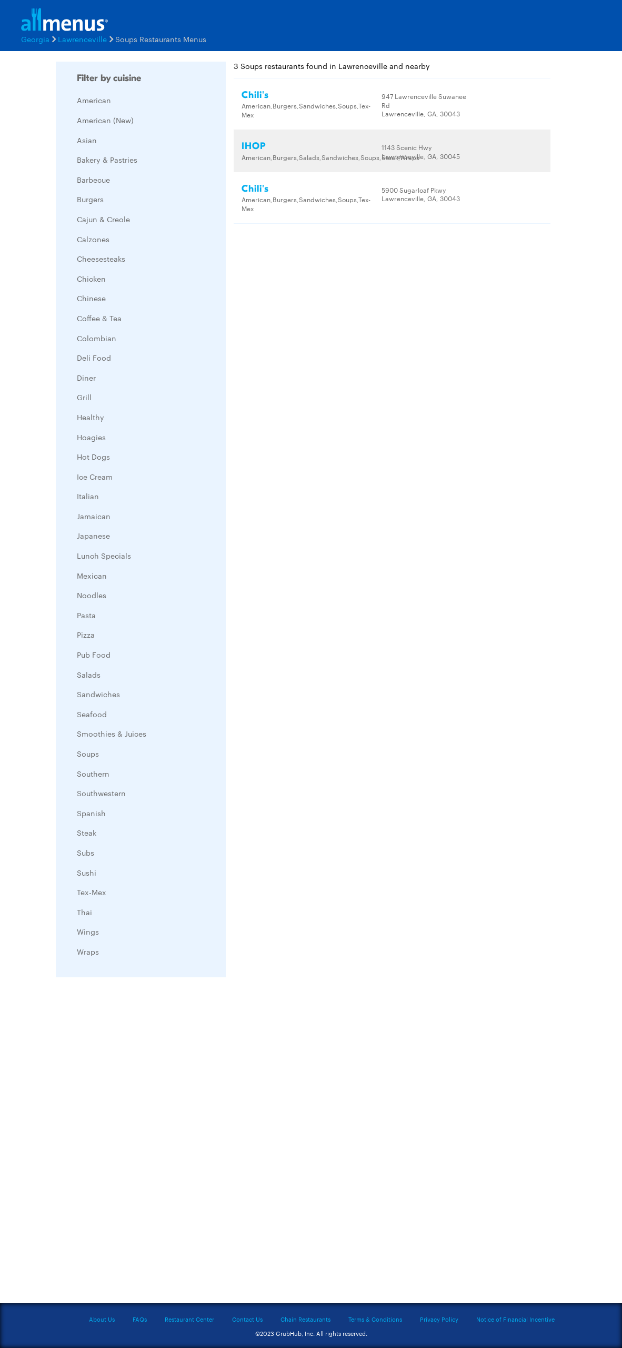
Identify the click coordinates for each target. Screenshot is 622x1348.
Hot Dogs (93, 456)
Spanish (91, 813)
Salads (89, 674)
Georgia (35, 39)
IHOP (254, 146)
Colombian (96, 338)
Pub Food (94, 654)
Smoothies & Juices (111, 733)
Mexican (92, 575)
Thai (84, 912)
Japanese (93, 535)
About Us (102, 1319)
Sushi (86, 872)
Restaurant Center (189, 1319)
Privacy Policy (439, 1319)
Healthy (90, 417)
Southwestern (101, 793)
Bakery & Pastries (107, 159)
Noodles (91, 595)
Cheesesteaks (101, 258)
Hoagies (91, 437)
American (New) (105, 120)
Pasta (86, 615)
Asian (87, 140)
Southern (93, 773)
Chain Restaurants (305, 1319)
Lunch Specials (104, 555)
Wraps (88, 951)
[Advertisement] (135, 1143)
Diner (86, 377)
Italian (88, 496)
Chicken (91, 278)
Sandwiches (98, 694)
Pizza (86, 634)
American (94, 100)
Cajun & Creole (103, 219)
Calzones (93, 239)
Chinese (91, 298)
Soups (88, 753)
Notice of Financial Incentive (515, 1319)
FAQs (140, 1319)
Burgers (90, 199)
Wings (88, 931)
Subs (85, 852)
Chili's (255, 95)
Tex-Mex (91, 892)
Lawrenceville (82, 39)
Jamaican (94, 516)
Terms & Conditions (375, 1319)
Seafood (92, 714)
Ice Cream (95, 476)
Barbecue (93, 179)
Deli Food (94, 357)
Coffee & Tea (99, 318)
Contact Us (247, 1319)
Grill (84, 397)
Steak (86, 832)
